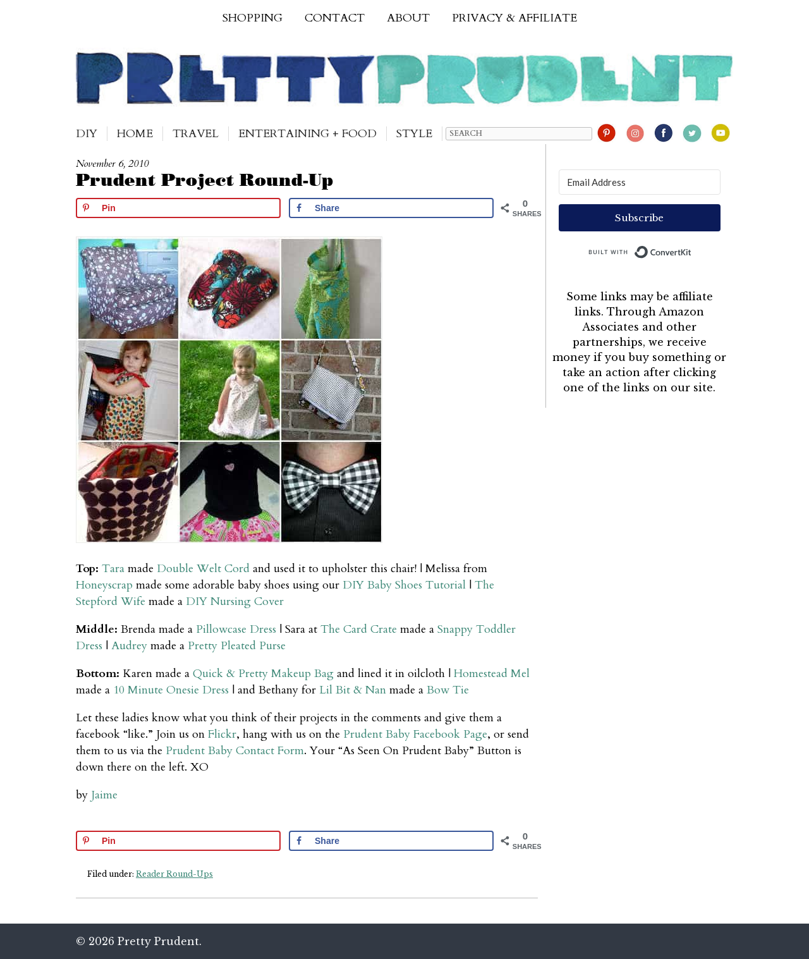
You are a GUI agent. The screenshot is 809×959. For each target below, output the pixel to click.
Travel (196, 133)
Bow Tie (448, 690)
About (408, 18)
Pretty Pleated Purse (237, 646)
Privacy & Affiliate (514, 18)
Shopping (252, 18)
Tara (113, 569)
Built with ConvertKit (691, 249)
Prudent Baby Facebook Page (415, 734)
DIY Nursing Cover (235, 601)
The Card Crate (358, 629)
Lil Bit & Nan (352, 690)
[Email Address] (640, 182)
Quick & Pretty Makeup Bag (263, 673)
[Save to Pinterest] (178, 208)
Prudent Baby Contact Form (235, 751)
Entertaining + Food (307, 133)
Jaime (104, 795)
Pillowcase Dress (236, 629)
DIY (86, 133)
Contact (335, 18)
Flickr (222, 734)
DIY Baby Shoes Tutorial (404, 585)
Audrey (129, 646)
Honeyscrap (104, 585)
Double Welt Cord (203, 569)
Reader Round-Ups (174, 874)
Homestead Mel (492, 673)
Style (414, 133)
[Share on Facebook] (391, 208)
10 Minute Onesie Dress (171, 690)
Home (135, 133)
